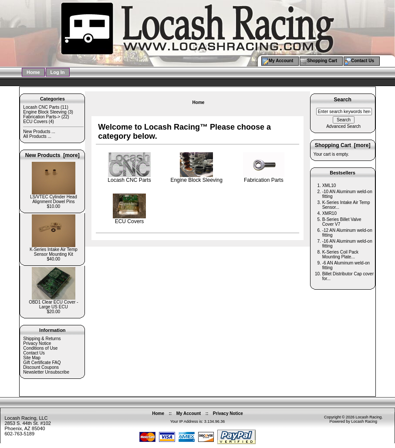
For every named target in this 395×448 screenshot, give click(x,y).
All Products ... (37, 136)
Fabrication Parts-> (41, 116)
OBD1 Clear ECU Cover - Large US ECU (53, 302)
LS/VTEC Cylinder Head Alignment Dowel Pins (53, 197)
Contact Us (362, 60)
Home (33, 72)
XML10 (329, 185)
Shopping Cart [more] (343, 145)
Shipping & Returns (42, 338)
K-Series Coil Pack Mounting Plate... (340, 254)
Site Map (31, 357)
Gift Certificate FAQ (42, 362)
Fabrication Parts (263, 177)
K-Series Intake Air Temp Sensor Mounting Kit (54, 250)
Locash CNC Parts (41, 107)
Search (342, 100)
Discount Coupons (41, 367)
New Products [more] (52, 155)
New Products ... (39, 131)
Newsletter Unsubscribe (46, 372)
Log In (58, 72)
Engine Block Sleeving (45, 112)
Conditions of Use (40, 348)
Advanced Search (343, 126)
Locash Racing (369, 417)
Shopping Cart (322, 60)
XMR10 (329, 213)
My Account (281, 60)
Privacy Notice (37, 343)
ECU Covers (35, 121)
